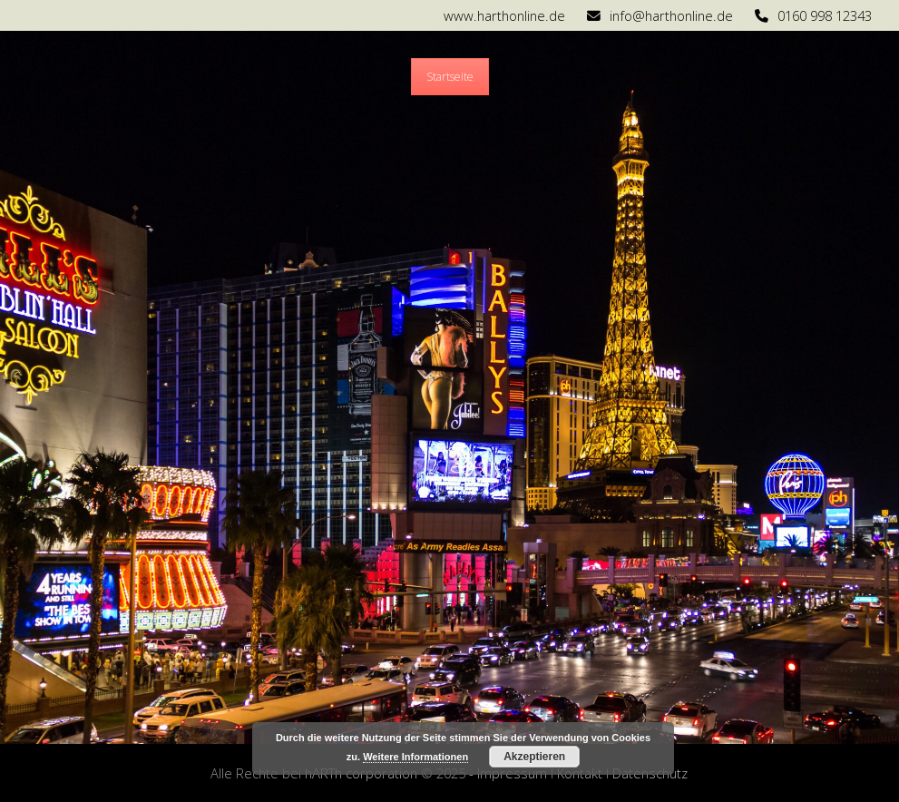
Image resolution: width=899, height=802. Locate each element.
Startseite (450, 76)
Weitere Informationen (415, 756)
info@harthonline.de (671, 15)
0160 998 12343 (824, 15)
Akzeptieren (534, 756)
